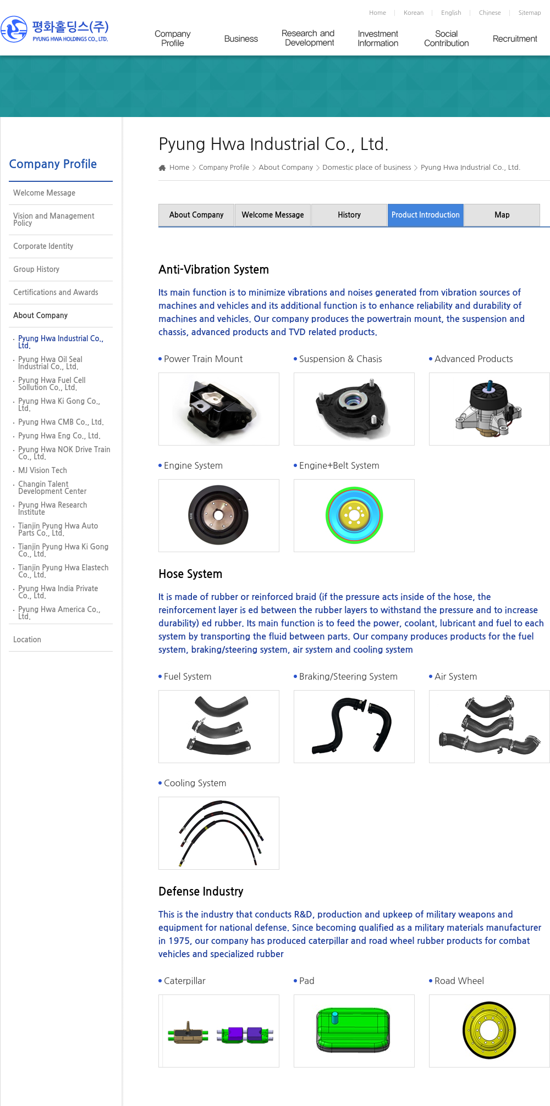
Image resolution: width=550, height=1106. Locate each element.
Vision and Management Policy (53, 220)
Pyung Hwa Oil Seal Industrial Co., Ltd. (50, 363)
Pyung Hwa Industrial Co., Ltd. (60, 342)
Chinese (490, 13)
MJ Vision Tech (42, 470)
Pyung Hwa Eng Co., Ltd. (59, 436)
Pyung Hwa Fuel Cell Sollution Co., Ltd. (51, 384)
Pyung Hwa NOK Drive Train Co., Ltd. (64, 453)
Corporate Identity (43, 246)
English (451, 13)
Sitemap (530, 13)
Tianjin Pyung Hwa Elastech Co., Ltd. (63, 571)
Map (502, 215)
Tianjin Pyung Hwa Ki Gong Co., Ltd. (63, 550)
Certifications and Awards (55, 292)
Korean (414, 13)
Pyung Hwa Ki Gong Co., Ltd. (59, 405)
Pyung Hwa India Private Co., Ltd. (58, 592)
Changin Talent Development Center (52, 488)
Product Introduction (426, 215)
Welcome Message (44, 193)
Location (27, 639)
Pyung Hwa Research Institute (52, 509)
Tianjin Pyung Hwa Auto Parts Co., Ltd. (58, 530)
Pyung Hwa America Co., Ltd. (59, 613)
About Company (40, 315)
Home (377, 13)
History (349, 215)
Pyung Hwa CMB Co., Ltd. (61, 422)
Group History (36, 269)
